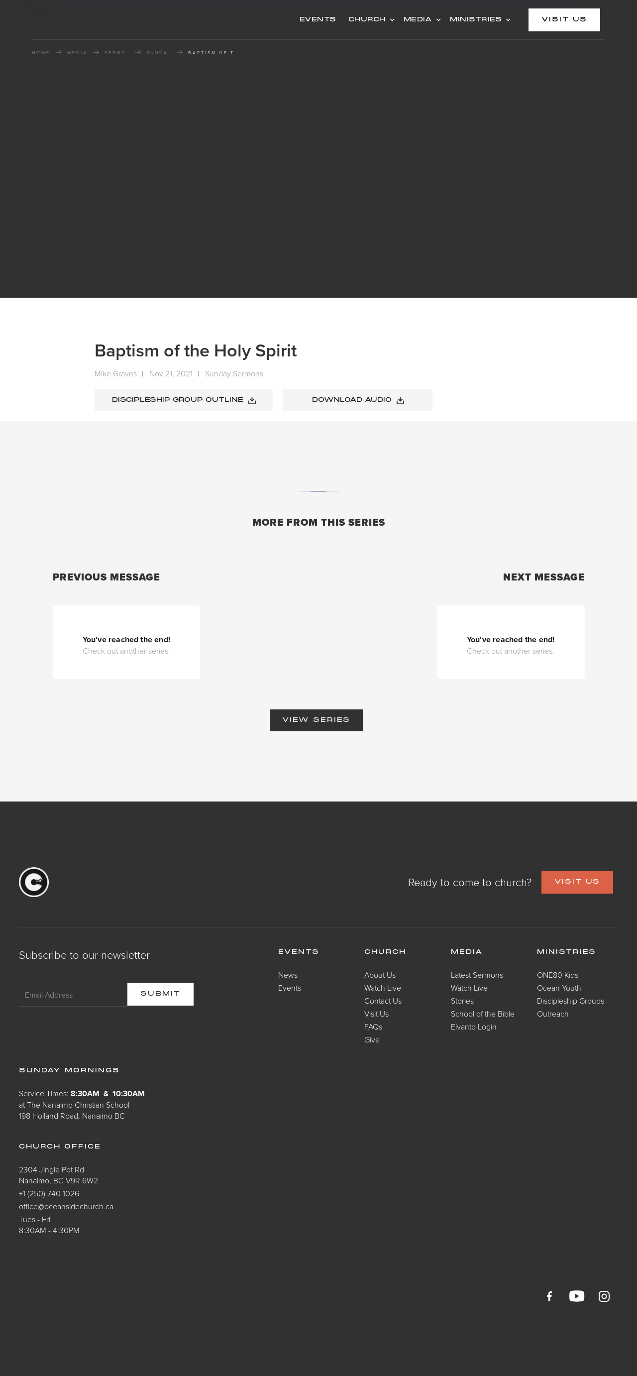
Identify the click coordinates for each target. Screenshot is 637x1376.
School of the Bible (483, 1013)
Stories (462, 1000)
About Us (380, 974)
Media (467, 952)
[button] (370, 20)
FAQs (373, 1026)
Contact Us (383, 1000)
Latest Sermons (477, 974)
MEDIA (418, 19)
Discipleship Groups (570, 1000)
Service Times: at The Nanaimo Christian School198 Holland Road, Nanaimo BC (82, 1104)
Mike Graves (116, 373)
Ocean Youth (559, 987)
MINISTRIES (476, 19)
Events (289, 987)
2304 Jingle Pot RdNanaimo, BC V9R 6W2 (58, 1175)
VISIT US (577, 882)
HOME (41, 53)
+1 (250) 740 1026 (49, 1193)
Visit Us (376, 1013)
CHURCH (367, 19)
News (288, 974)
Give (372, 1039)
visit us (564, 19)
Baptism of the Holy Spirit (213, 53)
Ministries (566, 952)
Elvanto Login (474, 1026)
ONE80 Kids (557, 974)
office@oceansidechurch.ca (66, 1206)
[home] (111, 19)
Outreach (553, 1013)
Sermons (117, 53)
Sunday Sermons (158, 53)
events (318, 19)
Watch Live (382, 987)
